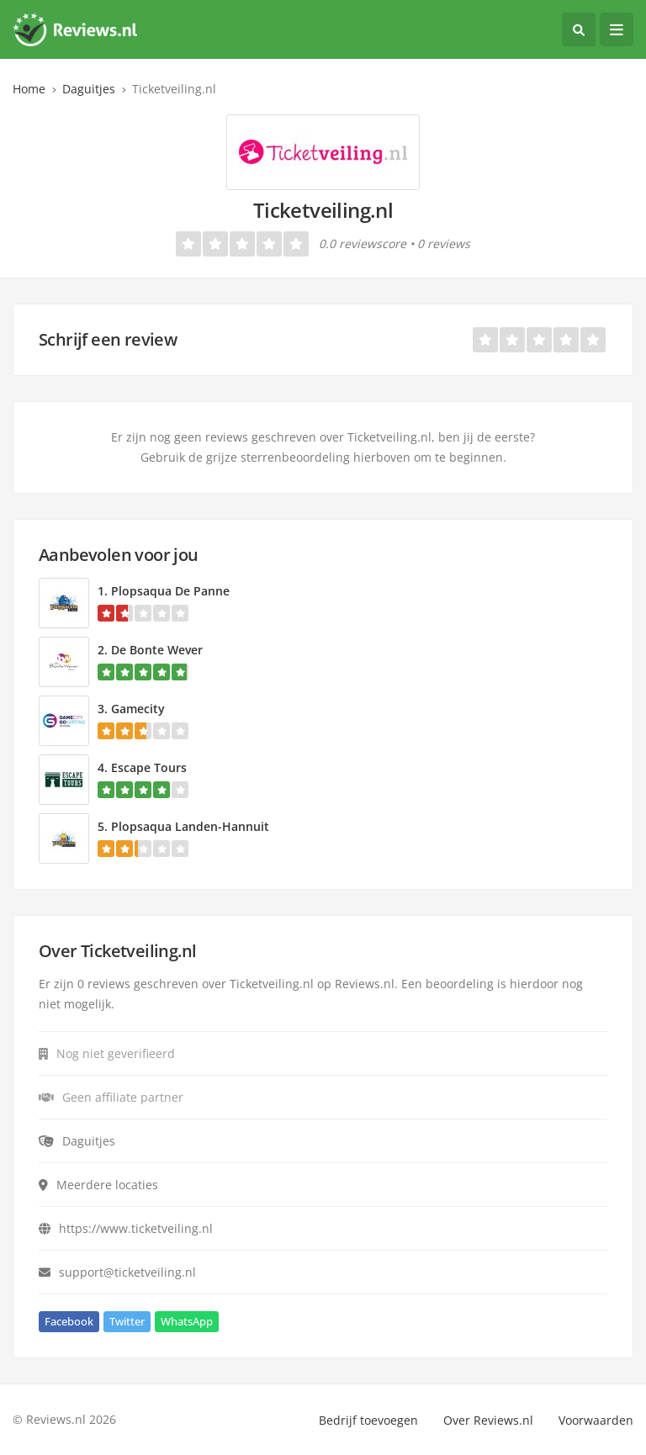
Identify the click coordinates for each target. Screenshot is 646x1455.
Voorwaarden (596, 1420)
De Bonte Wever (157, 650)
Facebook (69, 1321)
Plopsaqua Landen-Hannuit (190, 826)
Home (29, 89)
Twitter (127, 1321)
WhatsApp (187, 1321)
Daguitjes (88, 89)
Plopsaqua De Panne (170, 591)
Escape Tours (149, 767)
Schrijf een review (108, 339)
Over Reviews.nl (488, 1420)
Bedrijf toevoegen (368, 1420)
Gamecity (138, 709)
